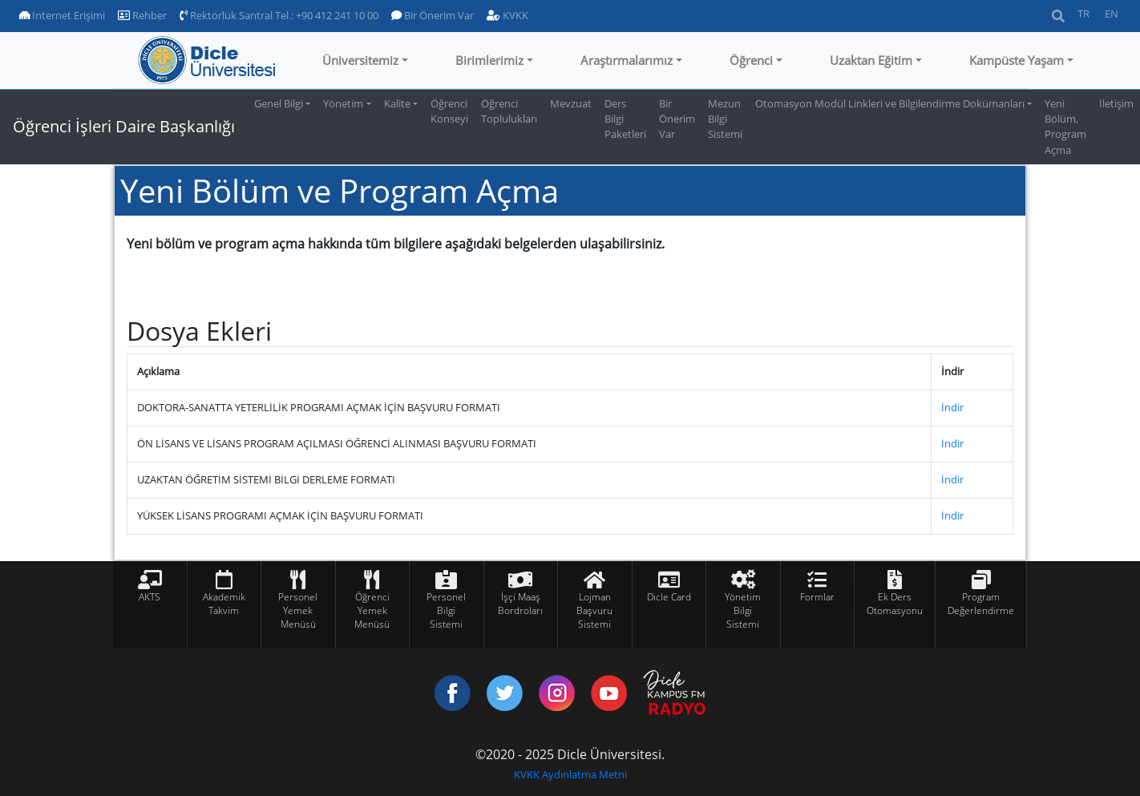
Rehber (142, 15)
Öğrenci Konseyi (449, 111)
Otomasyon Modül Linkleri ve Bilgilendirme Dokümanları (890, 103)
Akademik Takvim (224, 603)
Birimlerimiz (489, 60)
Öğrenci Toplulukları (509, 111)
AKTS (149, 597)
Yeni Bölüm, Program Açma (1065, 126)
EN (1111, 13)
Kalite (397, 103)
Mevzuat (571, 103)
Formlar (817, 597)
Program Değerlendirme (981, 603)
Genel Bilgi (278, 103)
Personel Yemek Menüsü (297, 610)
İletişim (1116, 103)
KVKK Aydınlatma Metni (570, 774)
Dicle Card (669, 597)
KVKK (507, 15)
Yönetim (343, 103)
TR (1083, 13)
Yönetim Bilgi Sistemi (743, 610)
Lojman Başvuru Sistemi (594, 610)
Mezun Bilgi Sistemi (725, 118)
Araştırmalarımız (626, 60)
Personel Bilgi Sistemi (446, 610)
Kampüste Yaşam (1016, 60)
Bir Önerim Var (432, 15)
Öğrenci (751, 60)
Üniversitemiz (360, 60)
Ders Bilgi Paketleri (625, 118)
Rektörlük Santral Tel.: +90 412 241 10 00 (279, 15)
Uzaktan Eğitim (871, 60)
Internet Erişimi (62, 15)
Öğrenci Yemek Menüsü (372, 610)
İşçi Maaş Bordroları (520, 603)
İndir (952, 407)
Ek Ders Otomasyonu (895, 603)
